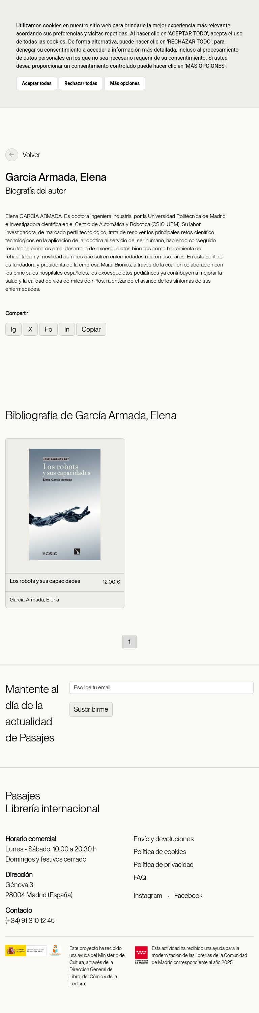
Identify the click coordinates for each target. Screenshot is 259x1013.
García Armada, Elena (34, 599)
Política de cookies (160, 852)
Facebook (188, 896)
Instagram (148, 896)
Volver (22, 155)
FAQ (140, 877)
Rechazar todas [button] (80, 83)
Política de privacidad (164, 865)
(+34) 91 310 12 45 (30, 921)
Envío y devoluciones (164, 839)
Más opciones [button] (125, 83)
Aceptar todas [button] (37, 83)
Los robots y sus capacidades (45, 581)
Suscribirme (91, 709)
